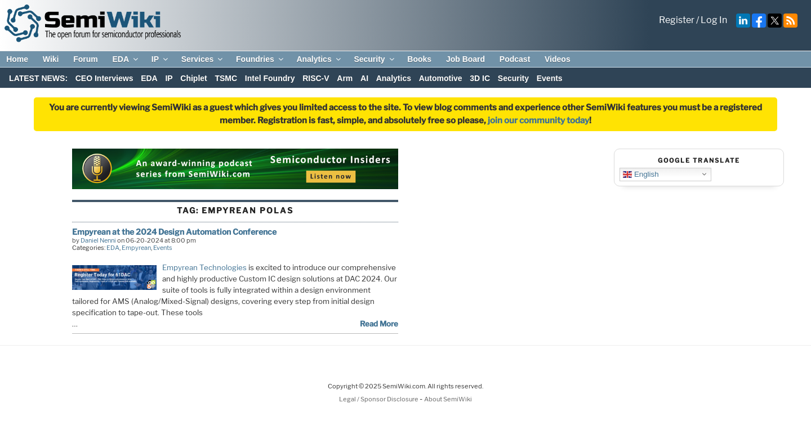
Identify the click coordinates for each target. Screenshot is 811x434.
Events (550, 78)
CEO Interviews (104, 78)
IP (160, 59)
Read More (379, 323)
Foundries (260, 59)
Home (17, 59)
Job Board (465, 59)
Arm (345, 78)
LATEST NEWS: (38, 78)
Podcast (515, 59)
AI (364, 78)
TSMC (226, 78)
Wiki (51, 59)
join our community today (538, 120)
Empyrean (136, 248)
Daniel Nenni (98, 240)
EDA (126, 59)
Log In (714, 20)
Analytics (319, 59)
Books (419, 59)
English (640, 173)
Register (676, 20)
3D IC (480, 78)
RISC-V (315, 78)
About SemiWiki (448, 399)
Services (203, 59)
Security (374, 59)
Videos (558, 59)
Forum (85, 59)
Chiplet (193, 78)
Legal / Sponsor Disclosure (379, 399)
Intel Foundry (270, 78)
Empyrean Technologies (204, 267)
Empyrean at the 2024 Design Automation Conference (174, 231)
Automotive (440, 78)
